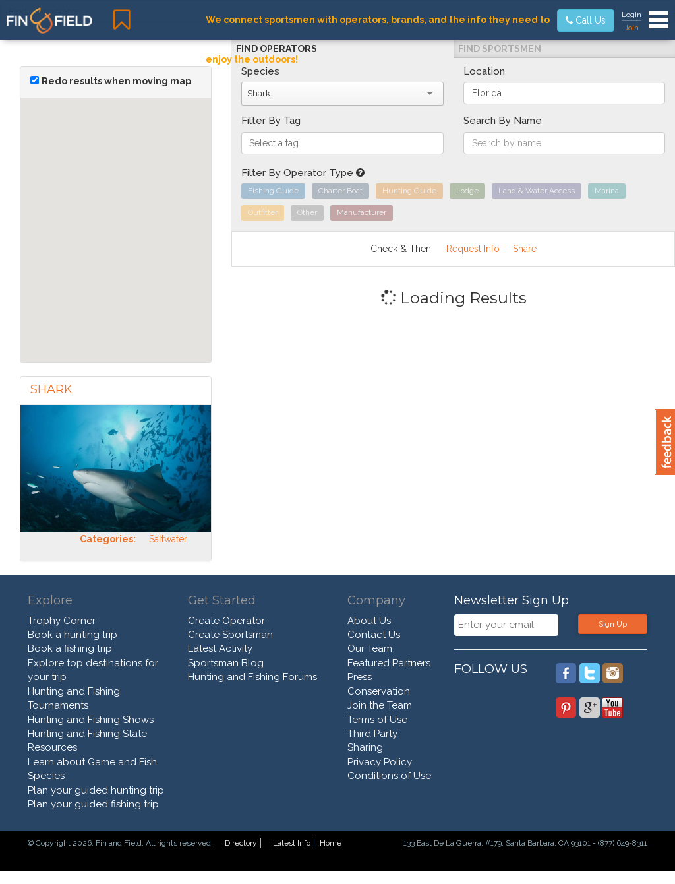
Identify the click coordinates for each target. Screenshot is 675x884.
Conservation (378, 691)
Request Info (473, 248)
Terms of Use (377, 720)
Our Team (369, 648)
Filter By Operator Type (303, 173)
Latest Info (291, 843)
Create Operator (226, 621)
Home (330, 843)
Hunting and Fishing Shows (91, 720)
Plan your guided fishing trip (93, 804)
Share (525, 248)
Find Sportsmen (499, 49)
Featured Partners (388, 663)
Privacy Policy (379, 762)
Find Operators (276, 49)
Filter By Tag (271, 121)
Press (359, 677)
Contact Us (373, 635)
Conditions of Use (389, 776)
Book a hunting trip (72, 635)
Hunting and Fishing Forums (252, 677)
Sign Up (613, 624)
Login (631, 14)
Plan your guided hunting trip (96, 790)
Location (484, 71)
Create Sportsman (230, 635)
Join (631, 27)
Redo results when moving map (116, 81)
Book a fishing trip (70, 648)
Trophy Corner (62, 621)
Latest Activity (220, 648)
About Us (369, 621)
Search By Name (502, 121)
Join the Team (379, 705)
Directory (241, 843)
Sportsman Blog (226, 663)
